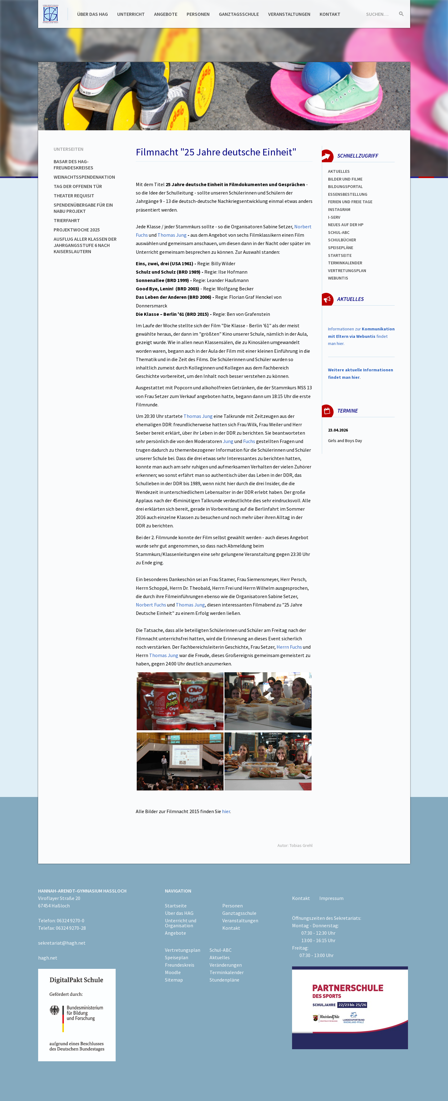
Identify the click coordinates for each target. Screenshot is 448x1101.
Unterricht (131, 14)
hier (226, 811)
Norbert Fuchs (151, 605)
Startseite (340, 255)
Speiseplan (176, 957)
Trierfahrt (67, 220)
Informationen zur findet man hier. (361, 336)
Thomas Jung (172, 235)
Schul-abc (338, 232)
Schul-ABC (221, 950)
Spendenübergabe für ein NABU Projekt (83, 208)
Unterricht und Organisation (180, 923)
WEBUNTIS (338, 278)
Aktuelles (339, 171)
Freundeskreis (179, 965)
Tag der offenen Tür (78, 186)
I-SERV (334, 217)
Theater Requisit (74, 195)
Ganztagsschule (239, 14)
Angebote (165, 14)
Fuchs (249, 441)
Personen (198, 14)
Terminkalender (345, 263)
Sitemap (174, 980)
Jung (228, 441)
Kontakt (330, 14)
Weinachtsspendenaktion (84, 177)
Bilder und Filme (345, 179)
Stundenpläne (224, 980)
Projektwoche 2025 (77, 229)
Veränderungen (226, 965)
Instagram (339, 209)
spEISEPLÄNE (340, 247)
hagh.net (47, 958)
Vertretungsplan (347, 270)
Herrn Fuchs (289, 647)
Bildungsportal (345, 186)
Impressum (331, 898)
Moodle (173, 972)
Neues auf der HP (345, 224)
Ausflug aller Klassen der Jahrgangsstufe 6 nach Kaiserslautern (85, 245)
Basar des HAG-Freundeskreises (73, 164)
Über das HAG (92, 14)
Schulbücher (342, 240)
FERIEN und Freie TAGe (350, 201)
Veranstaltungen (289, 14)
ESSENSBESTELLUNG (347, 194)
